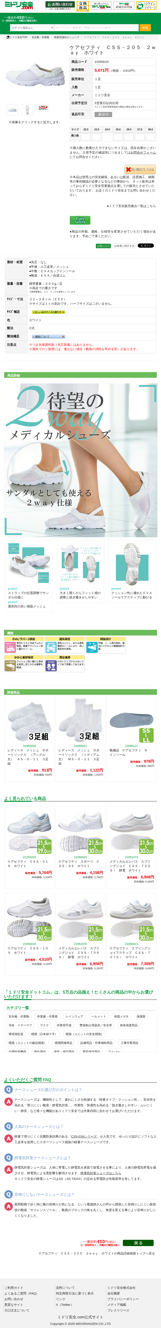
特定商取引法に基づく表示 (75, 1293)
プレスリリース (118, 1310)
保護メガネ (121, 1016)
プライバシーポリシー (123, 1299)
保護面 (141, 1016)
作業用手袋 (64, 1025)
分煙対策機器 (17, 1051)
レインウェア (74, 1016)
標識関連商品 (63, 1043)
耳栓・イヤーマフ (20, 1025)
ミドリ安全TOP (16, 37)
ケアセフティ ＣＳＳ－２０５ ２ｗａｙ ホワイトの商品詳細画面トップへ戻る (97, 1253)
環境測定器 (16, 1034)
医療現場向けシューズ (66, 37)
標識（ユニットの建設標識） (28, 1043)
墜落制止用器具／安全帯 (96, 1025)
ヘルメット (98, 1016)
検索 (145, 27)
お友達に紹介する (124, 245)
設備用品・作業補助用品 (96, 1043)
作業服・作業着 (47, 1016)
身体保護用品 (129, 1025)
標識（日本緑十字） (44, 1034)
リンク (60, 1299)
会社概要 (113, 1293)
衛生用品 (40, 1051)
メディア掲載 (116, 1304)
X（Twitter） (65, 1304)
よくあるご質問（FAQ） (21, 1293)
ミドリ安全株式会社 (121, 1287)
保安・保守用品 (64, 1051)
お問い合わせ (13, 1299)
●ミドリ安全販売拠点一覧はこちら (131, 206)
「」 (84, 1136)
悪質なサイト (13, 1304)
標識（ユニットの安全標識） (85, 1034)
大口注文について (17, 1310)
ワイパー (114, 1051)
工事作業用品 (129, 1043)
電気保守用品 (91, 1051)
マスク (44, 1025)
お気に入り (103, 246)
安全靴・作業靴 (40, 37)
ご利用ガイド (13, 1287)
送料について (65, 1287)
